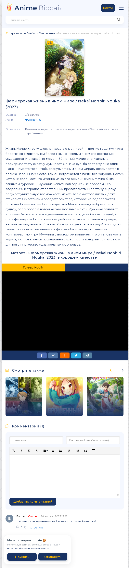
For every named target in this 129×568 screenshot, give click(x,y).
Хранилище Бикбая (23, 33)
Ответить (36, 527)
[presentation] (112, 369)
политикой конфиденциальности (28, 548)
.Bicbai (39, 8)
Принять (22, 557)
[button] (13, 450)
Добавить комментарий (32, 501)
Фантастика (47, 33)
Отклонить (52, 557)
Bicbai (20, 516)
